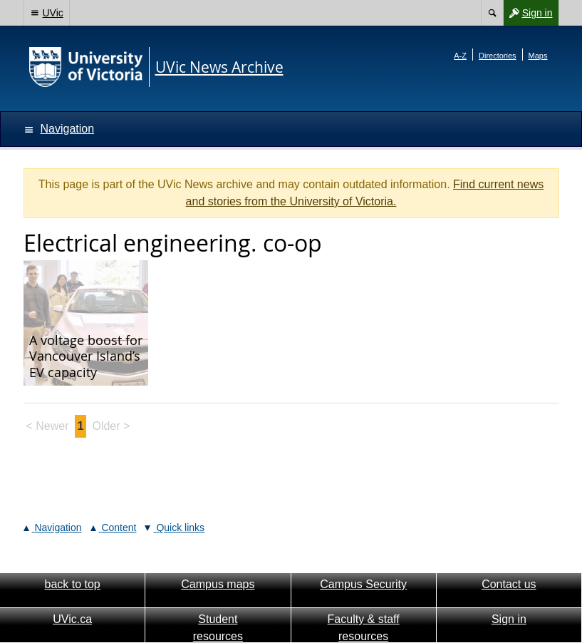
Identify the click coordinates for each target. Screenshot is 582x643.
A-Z (460, 55)
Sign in (528, 13)
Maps (538, 55)
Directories (497, 55)
